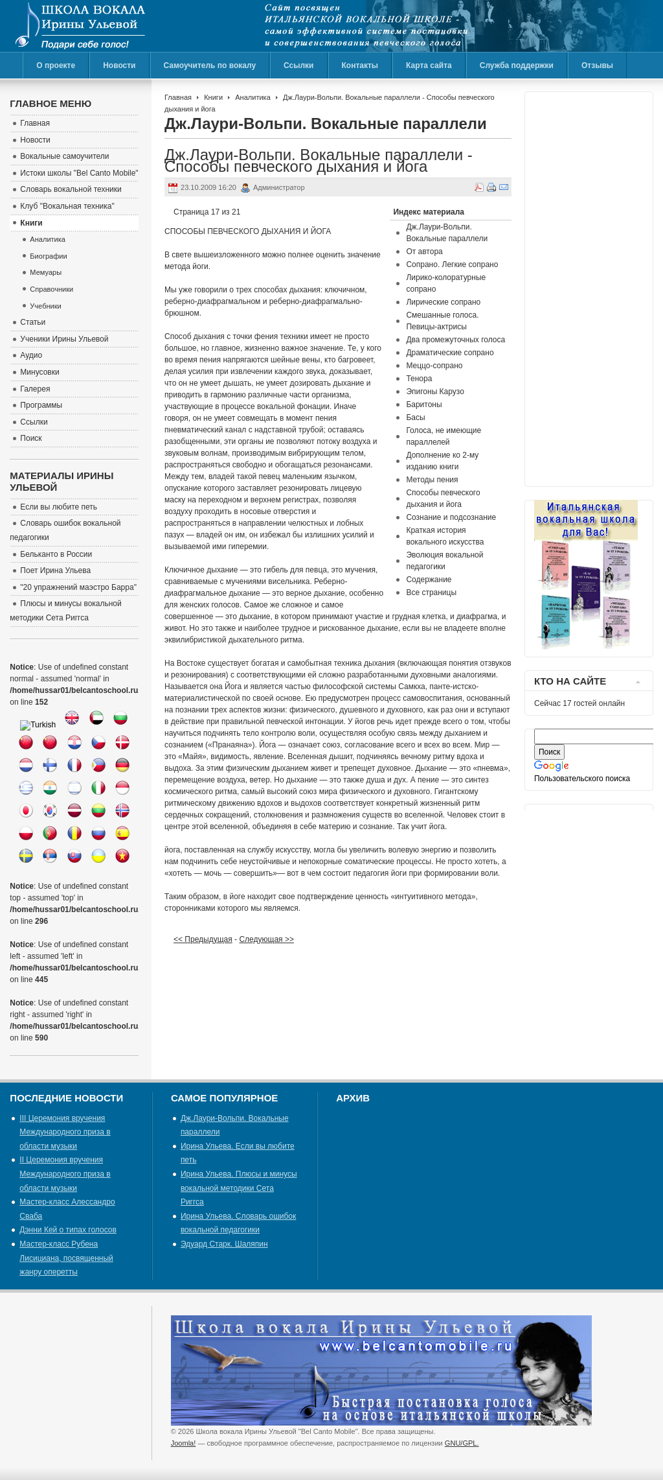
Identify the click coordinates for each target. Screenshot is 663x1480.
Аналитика (253, 97)
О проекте (55, 65)
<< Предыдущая (203, 939)
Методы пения (432, 479)
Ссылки (298, 65)
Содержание (428, 579)
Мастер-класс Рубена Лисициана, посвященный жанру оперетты (66, 1257)
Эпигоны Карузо (435, 391)
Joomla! (183, 1443)
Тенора (419, 378)
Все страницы (431, 592)
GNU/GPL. (462, 1443)
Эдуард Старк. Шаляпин (224, 1244)
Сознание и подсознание (451, 517)
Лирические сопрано (443, 302)
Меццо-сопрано (434, 365)
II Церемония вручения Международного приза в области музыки (64, 1173)
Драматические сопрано (449, 352)
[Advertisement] (586, 285)
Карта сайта (429, 65)
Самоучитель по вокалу (210, 65)
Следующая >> (266, 939)
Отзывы (597, 65)
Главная (178, 97)
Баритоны (424, 404)
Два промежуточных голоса (455, 339)
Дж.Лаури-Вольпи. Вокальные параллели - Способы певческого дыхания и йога (318, 160)
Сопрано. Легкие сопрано (452, 264)
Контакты (360, 65)
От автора (424, 251)
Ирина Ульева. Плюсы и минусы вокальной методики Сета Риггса (239, 1187)
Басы (415, 417)
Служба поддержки (517, 65)
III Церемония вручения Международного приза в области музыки (64, 1132)
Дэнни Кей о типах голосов (67, 1229)
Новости (119, 65)
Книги (213, 97)
